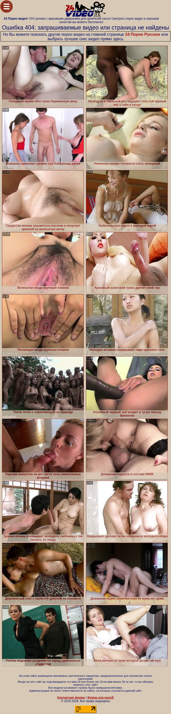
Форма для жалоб (100, 697)
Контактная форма (71, 697)
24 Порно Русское (142, 34)
